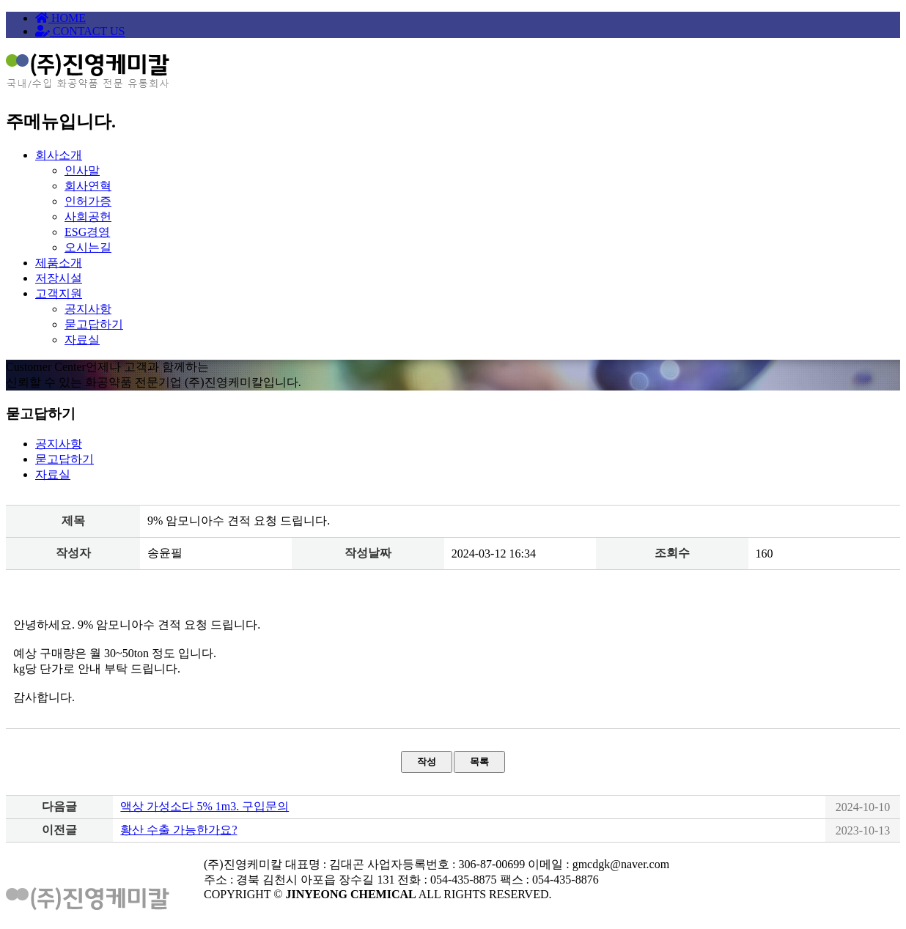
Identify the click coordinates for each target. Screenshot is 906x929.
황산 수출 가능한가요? (178, 829)
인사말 (82, 170)
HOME (60, 18)
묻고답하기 (94, 324)
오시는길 (88, 247)
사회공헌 (88, 216)
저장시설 (58, 278)
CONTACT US (80, 31)
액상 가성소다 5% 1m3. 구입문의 (204, 806)
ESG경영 (87, 232)
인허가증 (88, 201)
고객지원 (58, 293)
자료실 (82, 339)
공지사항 (88, 309)
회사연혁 (88, 185)
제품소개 (58, 262)
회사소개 (58, 155)
